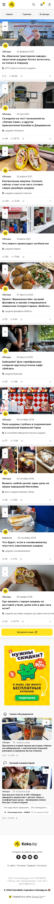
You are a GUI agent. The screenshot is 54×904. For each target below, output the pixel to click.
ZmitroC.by (37, 896)
